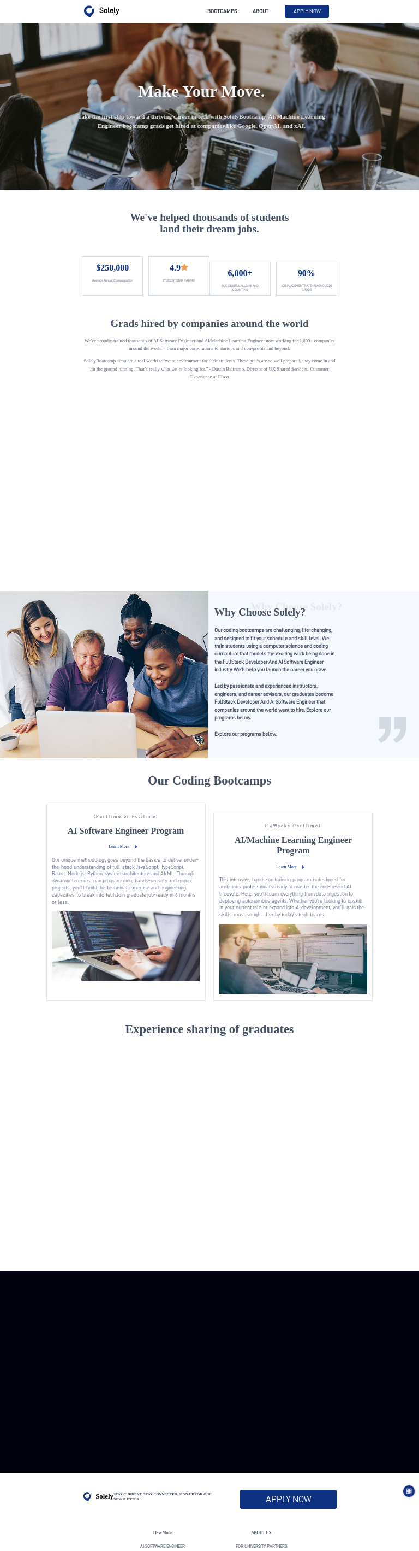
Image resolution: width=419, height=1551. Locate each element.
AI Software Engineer (162, 1463)
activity (162, 1490)
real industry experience (261, 1490)
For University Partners (261, 1463)
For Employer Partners (261, 1476)
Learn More (142, 776)
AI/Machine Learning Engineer (162, 1476)
